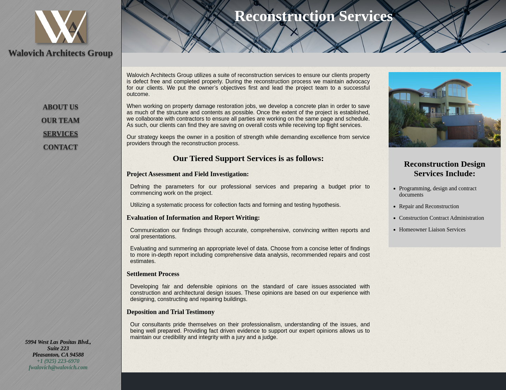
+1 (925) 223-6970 (58, 361)
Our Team (60, 120)
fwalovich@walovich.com (58, 367)
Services (60, 134)
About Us (60, 107)
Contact (60, 147)
